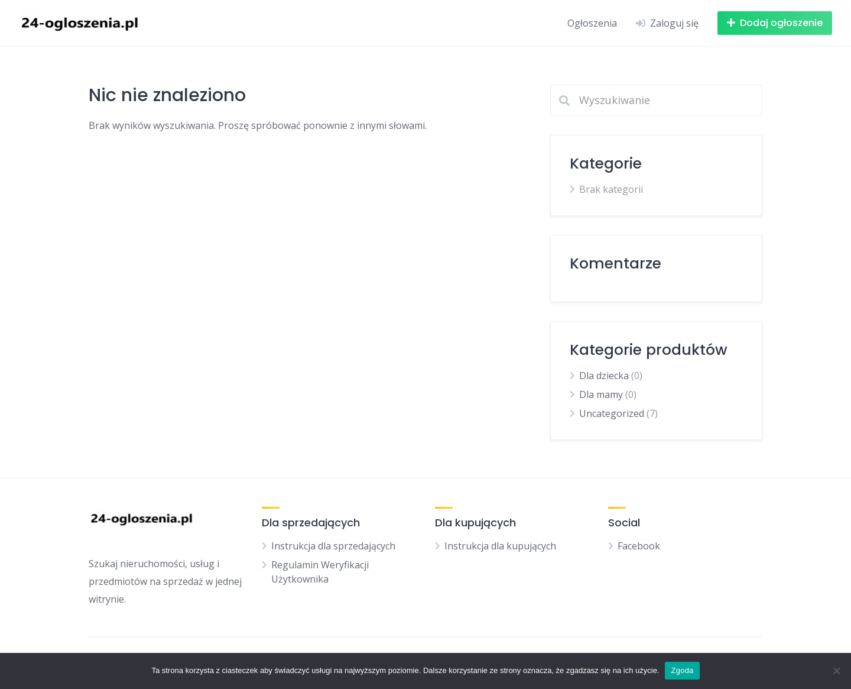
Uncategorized (611, 413)
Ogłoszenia (592, 23)
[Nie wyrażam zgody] (836, 671)
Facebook (639, 545)
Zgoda (682, 670)
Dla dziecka (604, 375)
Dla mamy (601, 394)
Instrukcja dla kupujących (500, 545)
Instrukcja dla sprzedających (333, 545)
